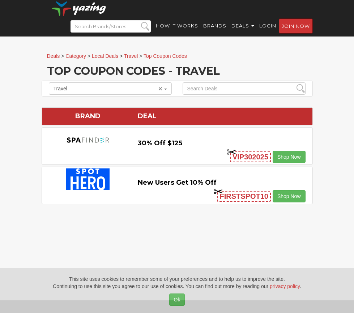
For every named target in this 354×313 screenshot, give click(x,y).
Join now (296, 33)
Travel (110, 88)
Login (267, 32)
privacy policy (285, 286)
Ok (177, 300)
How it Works (177, 32)
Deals (242, 32)
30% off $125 (160, 143)
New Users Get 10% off (177, 182)
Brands (214, 32)
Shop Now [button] (289, 157)
